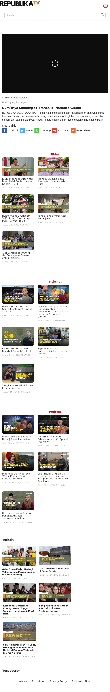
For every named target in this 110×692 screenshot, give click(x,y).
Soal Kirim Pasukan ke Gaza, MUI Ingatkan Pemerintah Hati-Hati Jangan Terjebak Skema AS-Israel (19, 650)
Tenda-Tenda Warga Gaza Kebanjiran (52, 217)
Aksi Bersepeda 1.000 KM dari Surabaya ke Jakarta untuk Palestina (16, 255)
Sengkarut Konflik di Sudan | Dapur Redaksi (17, 386)
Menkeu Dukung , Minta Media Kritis (51, 181)
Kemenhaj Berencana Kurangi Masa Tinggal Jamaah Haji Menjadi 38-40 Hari (19, 611)
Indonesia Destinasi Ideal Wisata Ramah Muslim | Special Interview (16, 476)
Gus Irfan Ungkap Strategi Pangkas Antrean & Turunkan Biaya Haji (16, 516)
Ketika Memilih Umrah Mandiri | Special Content (16, 349)
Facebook (13, 130)
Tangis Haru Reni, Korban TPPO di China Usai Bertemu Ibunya (55, 610)
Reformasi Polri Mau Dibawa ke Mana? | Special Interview (53, 439)
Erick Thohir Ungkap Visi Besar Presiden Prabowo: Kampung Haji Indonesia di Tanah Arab (53, 477)
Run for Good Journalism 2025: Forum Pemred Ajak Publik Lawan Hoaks (17, 218)
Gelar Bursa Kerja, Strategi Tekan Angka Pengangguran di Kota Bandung (19, 573)
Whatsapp (45, 130)
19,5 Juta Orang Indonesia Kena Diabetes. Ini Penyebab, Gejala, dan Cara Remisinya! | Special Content (53, 311)
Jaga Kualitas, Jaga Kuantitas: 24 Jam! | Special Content (53, 351)
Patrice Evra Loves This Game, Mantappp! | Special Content (17, 309)
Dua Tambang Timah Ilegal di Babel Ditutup (55, 571)
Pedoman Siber (81, 681)
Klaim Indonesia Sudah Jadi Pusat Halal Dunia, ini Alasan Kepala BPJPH (17, 181)
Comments (63, 130)
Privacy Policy (58, 681)
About (23, 681)
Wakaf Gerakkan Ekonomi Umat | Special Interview (16, 438)
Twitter (29, 130)
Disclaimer (38, 681)
